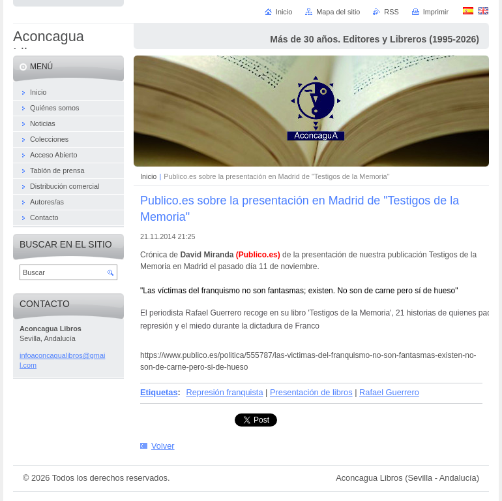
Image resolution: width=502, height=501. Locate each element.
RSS (391, 12)
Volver (163, 446)
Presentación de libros (311, 392)
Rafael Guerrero (389, 392)
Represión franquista (224, 392)
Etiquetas (159, 392)
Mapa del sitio (338, 12)
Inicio (148, 176)
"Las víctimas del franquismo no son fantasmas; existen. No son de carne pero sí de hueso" (299, 290)
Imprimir (436, 12)
